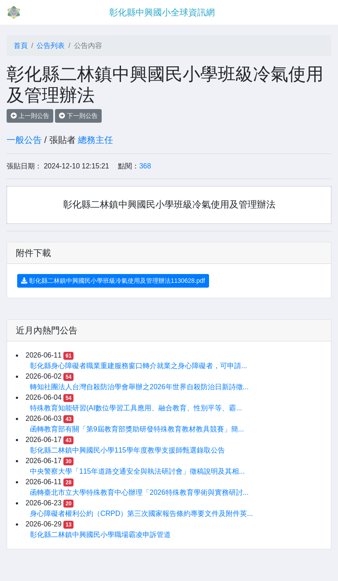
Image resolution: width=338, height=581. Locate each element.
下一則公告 (78, 115)
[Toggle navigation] (318, 12)
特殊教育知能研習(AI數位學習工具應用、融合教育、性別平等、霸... (136, 408)
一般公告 (24, 140)
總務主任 (95, 140)
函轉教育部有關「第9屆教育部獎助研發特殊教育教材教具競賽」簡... (137, 429)
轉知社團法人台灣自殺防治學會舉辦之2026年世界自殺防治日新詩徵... (139, 387)
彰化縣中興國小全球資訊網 (162, 12)
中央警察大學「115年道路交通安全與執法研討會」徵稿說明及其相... (137, 471)
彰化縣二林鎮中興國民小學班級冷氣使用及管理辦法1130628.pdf (113, 280)
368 (145, 166)
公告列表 (51, 45)
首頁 (21, 45)
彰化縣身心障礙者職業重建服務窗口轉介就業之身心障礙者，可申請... (138, 365)
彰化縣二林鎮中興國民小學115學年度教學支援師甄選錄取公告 (127, 450)
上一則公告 (30, 115)
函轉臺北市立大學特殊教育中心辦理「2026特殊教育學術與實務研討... (139, 492)
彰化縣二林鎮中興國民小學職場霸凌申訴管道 (100, 534)
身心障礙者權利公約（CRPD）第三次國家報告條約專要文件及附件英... (141, 513)
